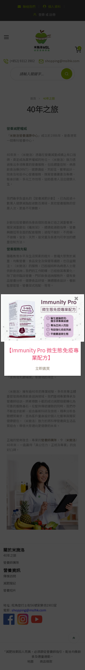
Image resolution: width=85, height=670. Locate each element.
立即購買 (42, 366)
